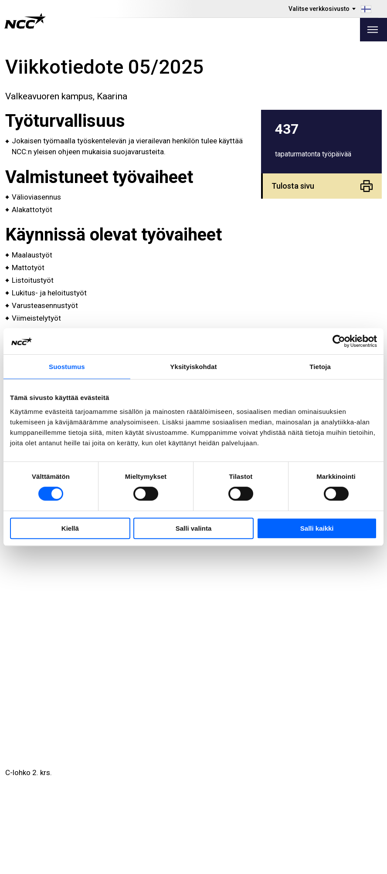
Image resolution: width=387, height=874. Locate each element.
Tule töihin (44, 801)
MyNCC (221, 812)
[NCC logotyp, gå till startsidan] (25, 21)
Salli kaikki (317, 528)
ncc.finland (336, 778)
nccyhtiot (334, 811)
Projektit (136, 801)
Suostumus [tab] (67, 366)
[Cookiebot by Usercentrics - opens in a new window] (339, 341)
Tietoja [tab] (320, 366)
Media (38, 779)
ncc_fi (329, 800)
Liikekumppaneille (56, 823)
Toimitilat (138, 790)
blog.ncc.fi (225, 823)
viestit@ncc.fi (52, 750)
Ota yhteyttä (142, 823)
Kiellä (70, 528)
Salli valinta (194, 528)
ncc (325, 789)
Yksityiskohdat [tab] (193, 366)
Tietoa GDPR (229, 801)
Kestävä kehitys (53, 812)
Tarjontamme (144, 779)
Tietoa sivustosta (331, 864)
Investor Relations (57, 790)
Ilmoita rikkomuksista (243, 790)
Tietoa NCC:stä (147, 812)
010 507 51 (47, 740)
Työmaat (223, 779)
